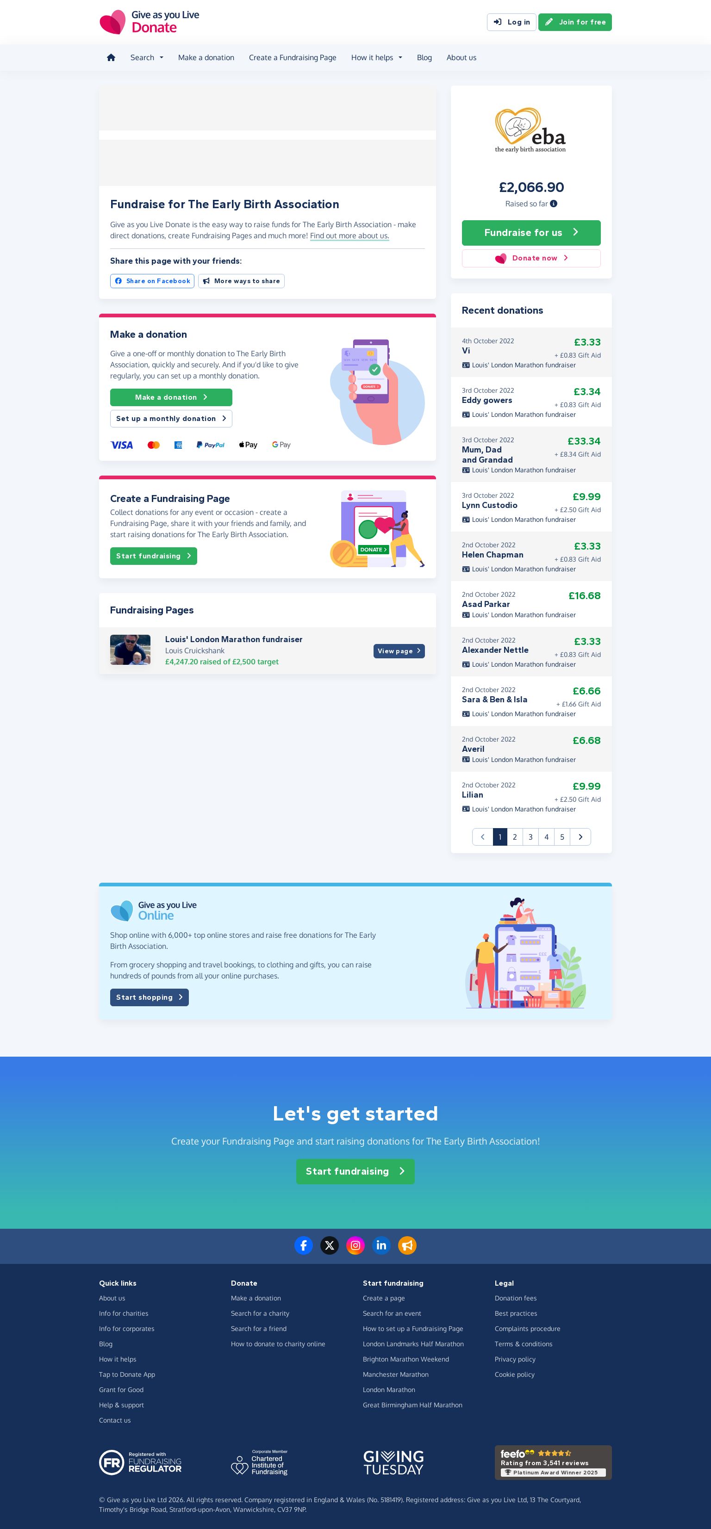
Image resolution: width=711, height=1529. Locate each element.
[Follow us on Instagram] (355, 1250)
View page (399, 649)
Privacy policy (515, 1358)
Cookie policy (515, 1374)
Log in (511, 22)
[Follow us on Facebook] (303, 1250)
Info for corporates (127, 1328)
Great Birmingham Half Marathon (412, 1404)
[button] (553, 203)
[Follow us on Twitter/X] (329, 1250)
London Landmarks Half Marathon (413, 1343)
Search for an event (392, 1313)
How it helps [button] (372, 57)
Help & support (121, 1404)
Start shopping (149, 997)
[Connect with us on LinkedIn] (381, 1250)
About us (461, 57)
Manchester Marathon (396, 1374)
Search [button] (142, 57)
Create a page (384, 1297)
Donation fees (516, 1297)
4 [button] (546, 836)
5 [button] (562, 836)
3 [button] (531, 836)
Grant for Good (121, 1389)
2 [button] (515, 836)
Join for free (575, 22)
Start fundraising (153, 554)
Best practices (516, 1313)
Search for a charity (260, 1313)
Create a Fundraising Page (293, 57)
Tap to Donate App (127, 1374)
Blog (424, 57)
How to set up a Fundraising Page (413, 1328)
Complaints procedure (528, 1328)
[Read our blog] (407, 1250)
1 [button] (503, 835)
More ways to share (241, 279)
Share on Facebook (152, 279)
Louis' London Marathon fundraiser (234, 637)
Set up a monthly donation (171, 416)
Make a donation (206, 57)
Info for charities (124, 1313)
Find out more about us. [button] (349, 233)
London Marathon (389, 1389)
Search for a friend (259, 1328)
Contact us (115, 1420)
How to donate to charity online (278, 1343)
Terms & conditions (524, 1343)
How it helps (118, 1358)
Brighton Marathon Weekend (406, 1358)
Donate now (531, 258)
